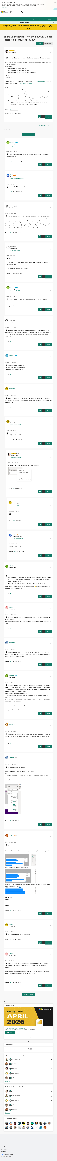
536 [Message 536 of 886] (10, 709)
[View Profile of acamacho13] (12, 388)
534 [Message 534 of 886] (10, 820)
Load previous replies (28, 134)
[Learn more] (10, 1032)
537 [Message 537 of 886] (10, 661)
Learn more (4, 7)
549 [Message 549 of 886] (11, 273)
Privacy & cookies (5, 1146)
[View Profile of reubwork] (11, 757)
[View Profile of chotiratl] (11, 607)
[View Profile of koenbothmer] (12, 642)
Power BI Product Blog (42, 81)
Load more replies (28, 994)
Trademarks (3, 1151)
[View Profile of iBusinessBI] (11, 355)
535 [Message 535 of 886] (10, 743)
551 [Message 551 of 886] (11, 191)
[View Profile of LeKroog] (11, 953)
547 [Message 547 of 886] (10, 232)
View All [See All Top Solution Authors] (7, 1081)
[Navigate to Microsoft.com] (5, 12)
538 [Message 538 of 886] (10, 628)
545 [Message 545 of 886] (10, 374)
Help (45, 19)
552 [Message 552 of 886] (11, 161)
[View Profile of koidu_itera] (11, 565)
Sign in (39, 19)
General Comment (14, 109)
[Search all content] (37, 22)
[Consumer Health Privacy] (28, 1156)
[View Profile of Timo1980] (11, 206)
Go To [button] (49, 19)
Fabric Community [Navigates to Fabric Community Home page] (17, 12)
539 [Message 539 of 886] (10, 593)
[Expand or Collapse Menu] (2, 15)
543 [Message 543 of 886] (14, 520)
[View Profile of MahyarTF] (11, 835)
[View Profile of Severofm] (12, 142)
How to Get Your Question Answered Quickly (16, 1049)
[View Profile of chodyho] (11, 724)
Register (34, 19)
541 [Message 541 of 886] (11, 439)
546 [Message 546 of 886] (10, 341)
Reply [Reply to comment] (48, 164)
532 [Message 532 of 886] (10, 939)
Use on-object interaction (25, 83)
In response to (17, 146)
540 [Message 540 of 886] (10, 407)
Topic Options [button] (47, 43)
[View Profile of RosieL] (15, 50)
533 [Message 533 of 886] (10, 910)
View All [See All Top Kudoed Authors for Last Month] (7, 1113)
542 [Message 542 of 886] (13, 488)
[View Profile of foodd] (11, 175)
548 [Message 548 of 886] (11, 306)
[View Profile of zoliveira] (11, 924)
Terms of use (4, 1149)
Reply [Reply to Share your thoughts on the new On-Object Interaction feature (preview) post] (48, 117)
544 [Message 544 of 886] (14, 551)
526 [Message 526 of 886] (10, 982)
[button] (39, 43)
